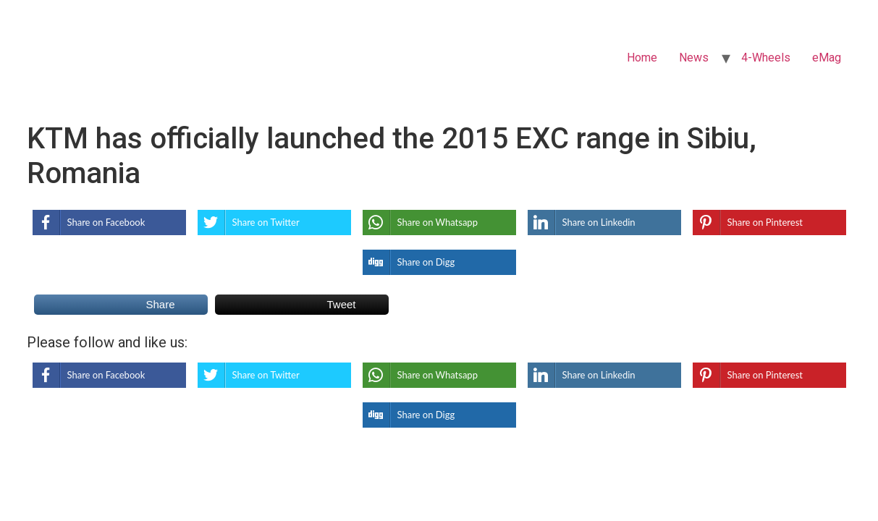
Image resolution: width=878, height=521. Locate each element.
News (694, 57)
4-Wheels (765, 57)
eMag (826, 57)
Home (642, 57)
